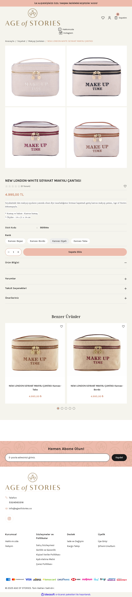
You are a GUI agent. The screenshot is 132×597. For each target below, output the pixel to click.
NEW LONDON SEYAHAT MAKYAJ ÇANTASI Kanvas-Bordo (97, 388)
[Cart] (120, 18)
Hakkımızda (11, 541)
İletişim (9, 546)
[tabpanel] (35, 363)
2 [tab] (62, 408)
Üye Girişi (102, 541)
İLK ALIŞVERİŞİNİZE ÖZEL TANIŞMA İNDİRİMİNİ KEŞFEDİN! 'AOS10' (66, 3)
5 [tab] (74, 408)
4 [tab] (70, 408)
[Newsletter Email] (57, 458)
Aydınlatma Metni (45, 559)
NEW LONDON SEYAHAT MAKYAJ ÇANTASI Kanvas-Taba (35, 388)
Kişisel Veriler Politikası (48, 554)
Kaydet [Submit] (119, 457)
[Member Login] (109, 18)
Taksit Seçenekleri (16, 288)
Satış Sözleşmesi (45, 545)
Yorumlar (10, 278)
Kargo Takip (73, 546)
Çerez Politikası (44, 564)
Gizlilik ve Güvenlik (46, 550)
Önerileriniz (12, 297)
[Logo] (32, 17)
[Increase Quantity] (19, 252)
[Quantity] (13, 252)
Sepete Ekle (75, 251)
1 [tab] (58, 408)
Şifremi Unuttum (106, 546)
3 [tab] (66, 408)
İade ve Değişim (75, 541)
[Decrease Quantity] (7, 252)
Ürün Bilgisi (12, 262)
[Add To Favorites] (125, 186)
